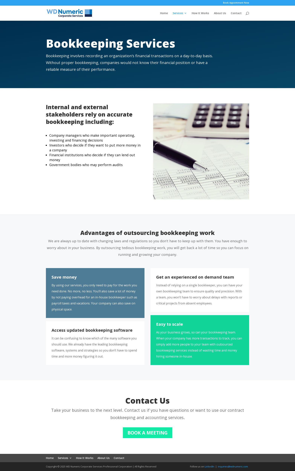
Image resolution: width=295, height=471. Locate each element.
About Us (220, 13)
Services (178, 13)
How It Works (200, 13)
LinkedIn (209, 466)
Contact (236, 13)
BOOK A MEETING (148, 432)
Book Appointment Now (236, 3)
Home (164, 13)
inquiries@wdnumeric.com (233, 466)
